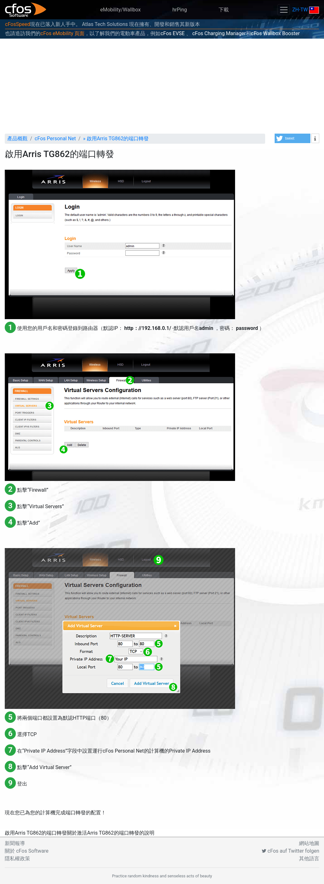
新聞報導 (15, 843)
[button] (292, 138)
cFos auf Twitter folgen (290, 851)
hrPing (179, 10)
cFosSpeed (17, 24)
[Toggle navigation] (283, 9)
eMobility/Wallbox (120, 10)
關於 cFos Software (26, 851)
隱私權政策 (17, 859)
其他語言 (309, 859)
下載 (224, 10)
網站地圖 (309, 843)
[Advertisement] (162, 86)
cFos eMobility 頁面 (62, 33)
